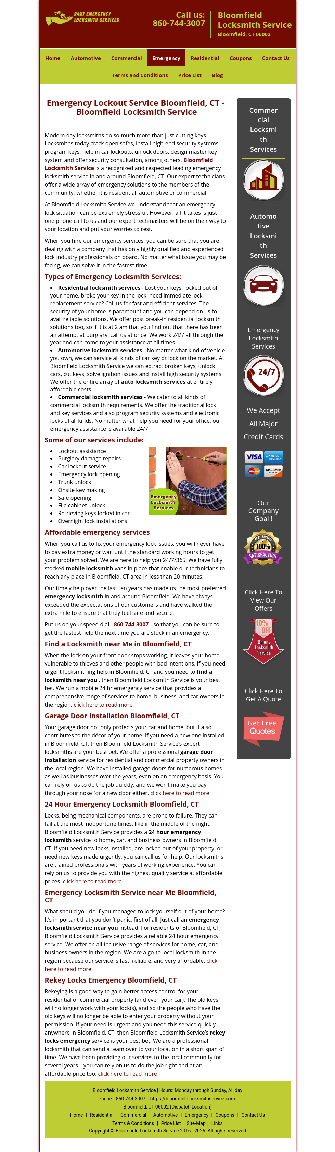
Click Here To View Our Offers (263, 600)
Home (52, 57)
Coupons (241, 57)
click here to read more (103, 704)
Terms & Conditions (133, 1123)
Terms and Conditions (140, 75)
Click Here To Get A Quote (263, 695)
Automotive (85, 57)
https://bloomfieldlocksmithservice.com (192, 1098)
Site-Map (196, 1123)
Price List (190, 75)
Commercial (126, 57)
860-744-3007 (179, 22)
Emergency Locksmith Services (264, 338)
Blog (217, 75)
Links (217, 1123)
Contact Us (276, 57)
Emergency (166, 57)
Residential (205, 57)
